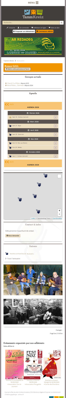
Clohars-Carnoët (23, 117)
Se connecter (23, 28)
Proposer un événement (52, 392)
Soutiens (27, 392)
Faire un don (54, 28)
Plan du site (14, 392)
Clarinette (20, 85)
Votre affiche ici (8, 346)
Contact (21, 392)
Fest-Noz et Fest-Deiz (17, 254)
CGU (31, 392)
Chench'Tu (11, 83)
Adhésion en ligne (38, 28)
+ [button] (59, 211)
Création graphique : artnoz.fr (14, 394)
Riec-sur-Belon (22, 143)
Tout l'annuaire (12, 258)
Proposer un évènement (24, 31)
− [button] (59, 214)
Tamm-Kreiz (8, 61)
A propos (7, 392)
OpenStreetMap (57, 218)
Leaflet (33, 218)
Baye (19, 125)
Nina (8, 85)
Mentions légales (38, 392)
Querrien (21, 134)
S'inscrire (11, 28)
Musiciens (30, 254)
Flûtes (18, 83)
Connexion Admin (44, 31)
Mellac (20, 147)
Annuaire (20, 61)
